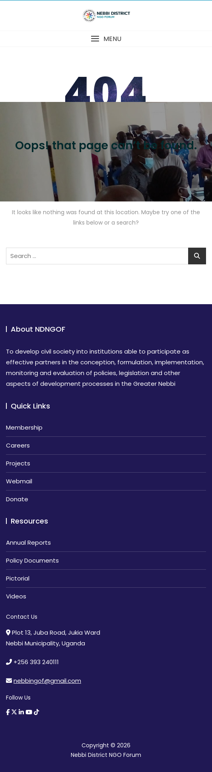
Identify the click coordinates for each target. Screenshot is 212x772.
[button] (106, 39)
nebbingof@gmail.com (47, 680)
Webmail (19, 481)
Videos (16, 596)
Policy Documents (32, 560)
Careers (18, 445)
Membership (24, 427)
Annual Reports (28, 542)
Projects (18, 463)
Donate (17, 499)
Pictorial (17, 578)
